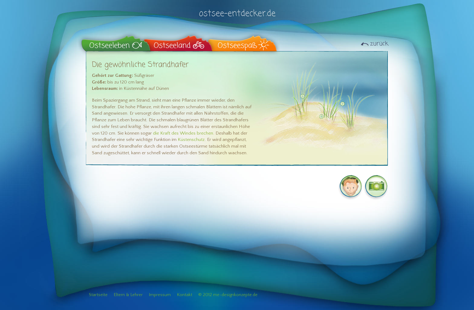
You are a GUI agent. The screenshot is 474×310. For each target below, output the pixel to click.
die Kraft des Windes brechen (183, 133)
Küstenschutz (191, 139)
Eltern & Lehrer (128, 294)
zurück (379, 43)
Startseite (98, 294)
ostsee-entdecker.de (237, 10)
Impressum (160, 294)
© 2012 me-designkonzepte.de (228, 294)
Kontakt (184, 294)
